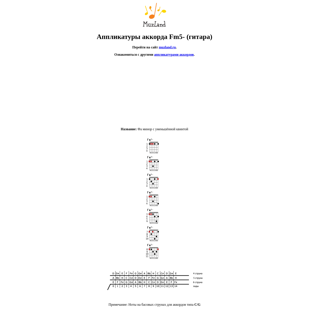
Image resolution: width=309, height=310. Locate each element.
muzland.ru (167, 47)
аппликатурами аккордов (174, 54)
